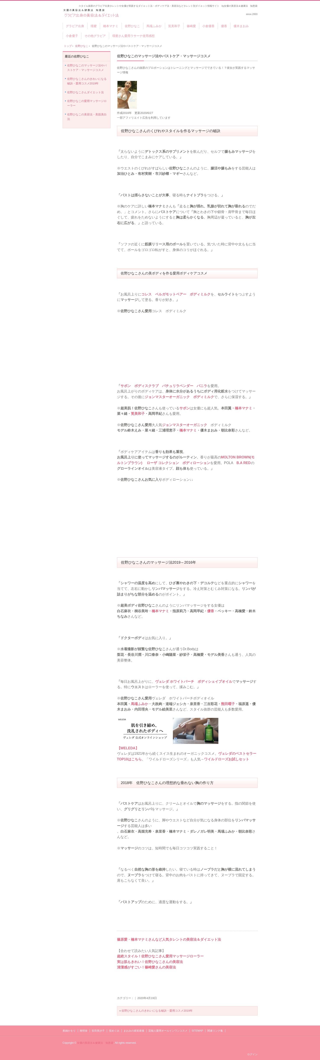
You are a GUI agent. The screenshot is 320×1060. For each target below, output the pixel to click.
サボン (184, 408)
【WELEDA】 (128, 748)
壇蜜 (94, 26)
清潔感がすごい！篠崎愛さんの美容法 (146, 967)
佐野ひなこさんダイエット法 (85, 92)
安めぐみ (114, 1030)
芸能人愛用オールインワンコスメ (167, 1030)
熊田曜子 (228, 704)
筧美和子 (174, 26)
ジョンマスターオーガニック (184, 425)
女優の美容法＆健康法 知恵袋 (95, 1042)
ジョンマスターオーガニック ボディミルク (179, 397)
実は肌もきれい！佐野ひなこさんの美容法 (150, 962)
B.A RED (244, 463)
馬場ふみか (154, 26)
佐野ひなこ (132, 26)
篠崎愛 (191, 26)
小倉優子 (72, 36)
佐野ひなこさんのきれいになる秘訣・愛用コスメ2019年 (157, 1010)
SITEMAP (197, 1030)
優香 (224, 26)
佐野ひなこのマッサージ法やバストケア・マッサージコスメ (164, 56)
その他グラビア (95, 36)
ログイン (252, 1054)
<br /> (130, 340)
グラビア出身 (75, 26)
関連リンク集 (215, 1030)
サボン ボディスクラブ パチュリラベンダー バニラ (163, 386)
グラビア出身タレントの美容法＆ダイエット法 (92, 13)
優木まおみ (241, 26)
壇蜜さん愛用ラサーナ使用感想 (133, 36)
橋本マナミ (110, 26)
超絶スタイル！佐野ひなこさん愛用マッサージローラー (160, 956)
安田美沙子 (98, 1030)
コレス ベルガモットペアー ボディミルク (176, 294)
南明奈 (84, 1030)
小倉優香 (208, 26)
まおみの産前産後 (133, 1030)
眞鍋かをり (69, 1030)
